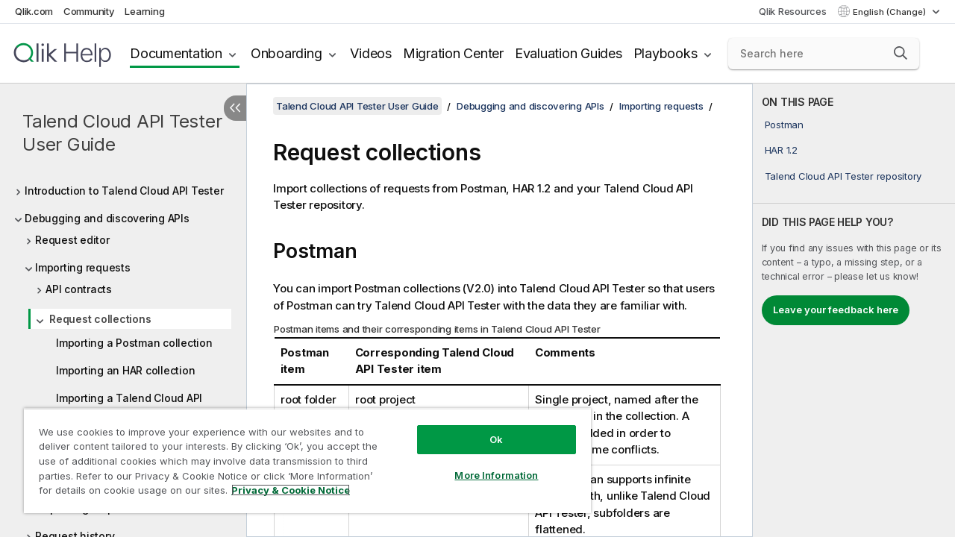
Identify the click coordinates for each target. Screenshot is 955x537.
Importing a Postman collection (134, 342)
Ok (485, 428)
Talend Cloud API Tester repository (843, 176)
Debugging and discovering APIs (107, 218)
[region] (300, 455)
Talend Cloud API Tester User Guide (122, 132)
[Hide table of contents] (235, 108)
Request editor (72, 239)
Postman (784, 125)
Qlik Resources (793, 11)
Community (89, 11)
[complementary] (854, 310)
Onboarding (286, 53)
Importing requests (83, 267)
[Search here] (823, 53)
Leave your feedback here (835, 309)
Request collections (100, 319)
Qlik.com (34, 11)
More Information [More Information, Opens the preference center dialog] (485, 464)
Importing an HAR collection (125, 370)
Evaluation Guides (568, 53)
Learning (144, 11)
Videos (371, 53)
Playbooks (665, 53)
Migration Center (453, 53)
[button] (900, 52)
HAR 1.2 (781, 150)
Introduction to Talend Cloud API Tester (124, 190)
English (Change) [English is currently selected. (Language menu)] (890, 12)
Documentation (176, 53)
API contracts (79, 289)
